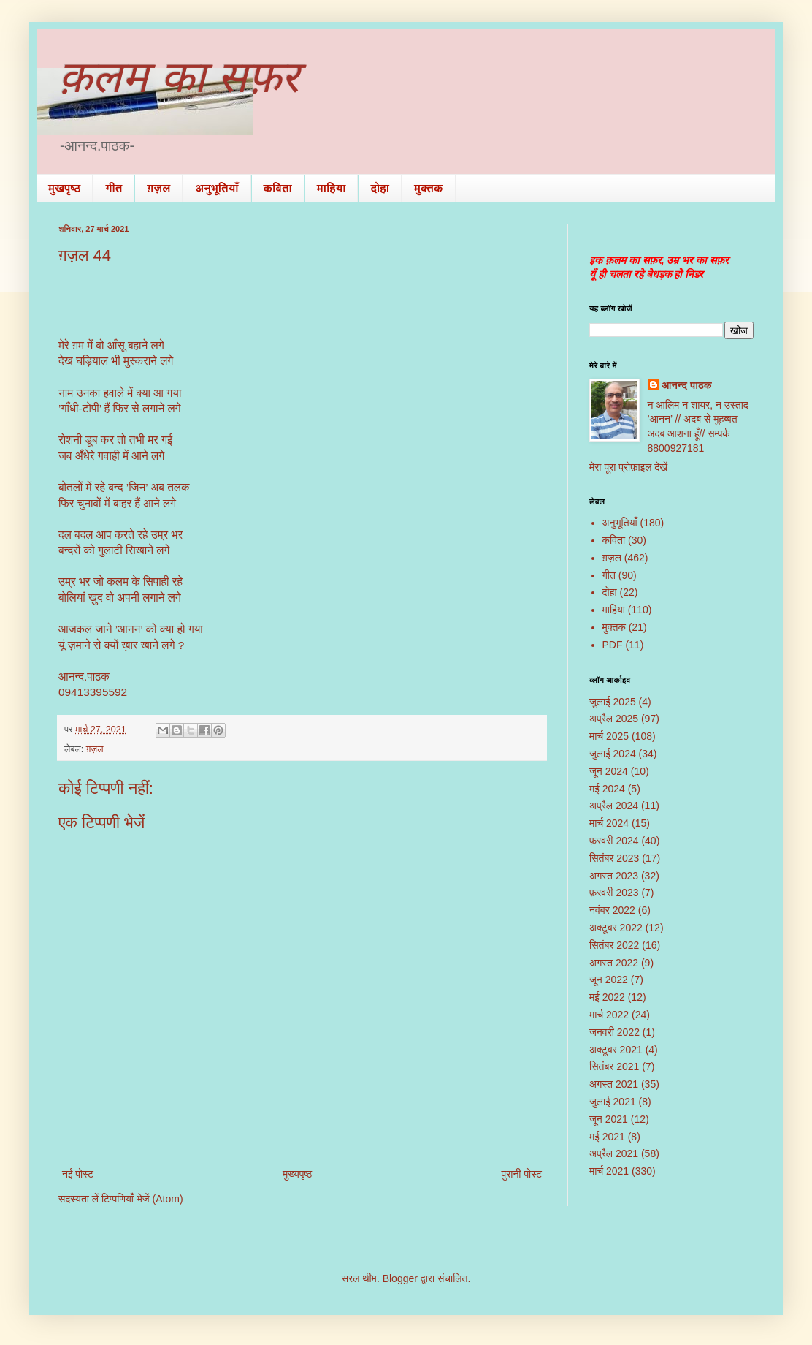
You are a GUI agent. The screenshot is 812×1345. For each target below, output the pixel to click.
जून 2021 (608, 1119)
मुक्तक (428, 188)
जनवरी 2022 (614, 1032)
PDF (612, 645)
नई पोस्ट (77, 1174)
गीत (113, 188)
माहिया (331, 188)
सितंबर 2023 (614, 858)
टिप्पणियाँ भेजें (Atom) (142, 1199)
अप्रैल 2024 (613, 805)
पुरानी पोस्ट (521, 1174)
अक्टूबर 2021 (616, 1050)
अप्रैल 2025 (613, 718)
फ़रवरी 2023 (614, 892)
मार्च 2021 (609, 1171)
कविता (278, 188)
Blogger (400, 1278)
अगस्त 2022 (613, 963)
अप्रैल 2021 (613, 1153)
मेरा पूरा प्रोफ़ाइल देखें (628, 467)
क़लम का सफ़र (178, 77)
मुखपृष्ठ (64, 188)
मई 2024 (607, 789)
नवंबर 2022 (612, 910)
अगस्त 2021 (613, 1084)
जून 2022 (608, 979)
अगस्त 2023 (613, 876)
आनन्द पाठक (687, 385)
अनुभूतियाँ (216, 188)
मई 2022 (607, 997)
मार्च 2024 (609, 823)
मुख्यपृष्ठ (297, 1174)
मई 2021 (607, 1137)
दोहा (379, 188)
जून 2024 (608, 771)
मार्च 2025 (609, 736)
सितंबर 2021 (614, 1066)
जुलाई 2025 (612, 702)
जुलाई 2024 (612, 753)
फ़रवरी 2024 (614, 840)
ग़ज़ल (158, 188)
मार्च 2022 (609, 1014)
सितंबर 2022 (614, 945)
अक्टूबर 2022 (616, 927)
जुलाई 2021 (612, 1101)
